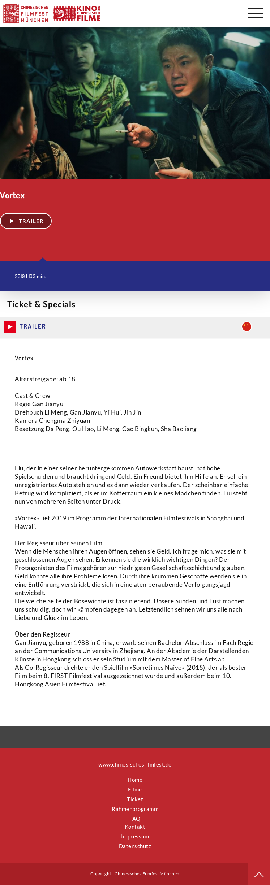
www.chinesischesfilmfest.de (135, 764)
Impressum (135, 836)
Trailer (26, 221)
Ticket (135, 799)
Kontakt (135, 826)
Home (135, 779)
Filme (135, 789)
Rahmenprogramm (135, 809)
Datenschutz (135, 846)
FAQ (135, 818)
